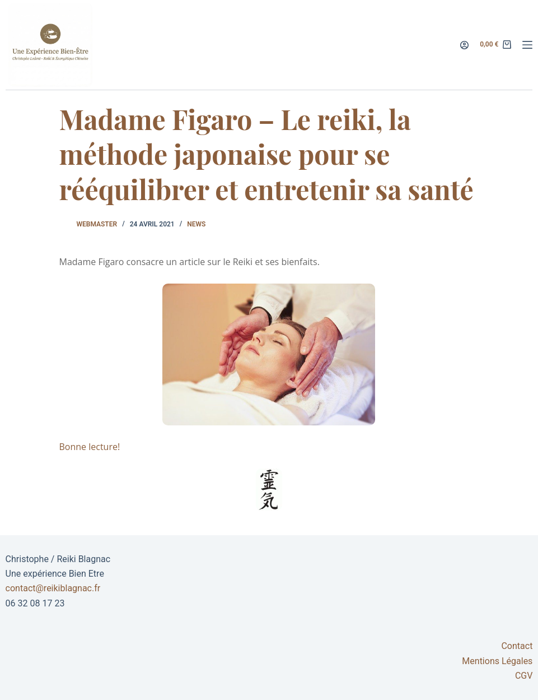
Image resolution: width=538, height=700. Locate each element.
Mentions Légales (497, 661)
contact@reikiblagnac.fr (53, 588)
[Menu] (527, 45)
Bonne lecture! (89, 447)
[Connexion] (464, 45)
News (196, 224)
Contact (516, 646)
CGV (524, 675)
